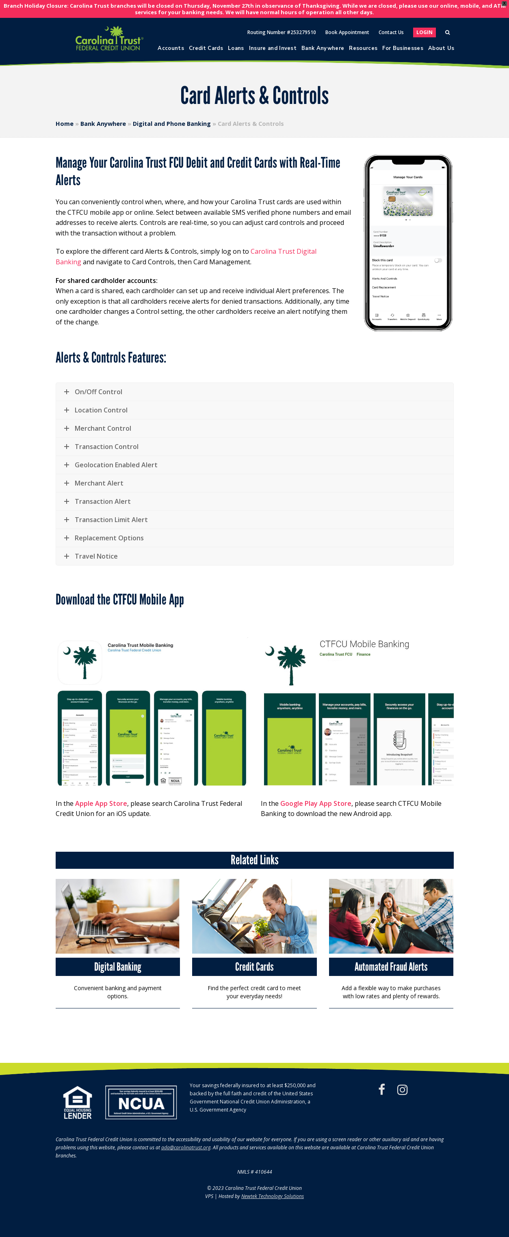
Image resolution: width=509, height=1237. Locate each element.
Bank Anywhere (103, 123)
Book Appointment (347, 32)
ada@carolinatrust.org (185, 1147)
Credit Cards (254, 967)
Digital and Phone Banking (172, 123)
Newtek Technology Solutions (272, 1196)
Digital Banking (117, 967)
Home (65, 123)
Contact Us (391, 32)
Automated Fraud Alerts (391, 967)
